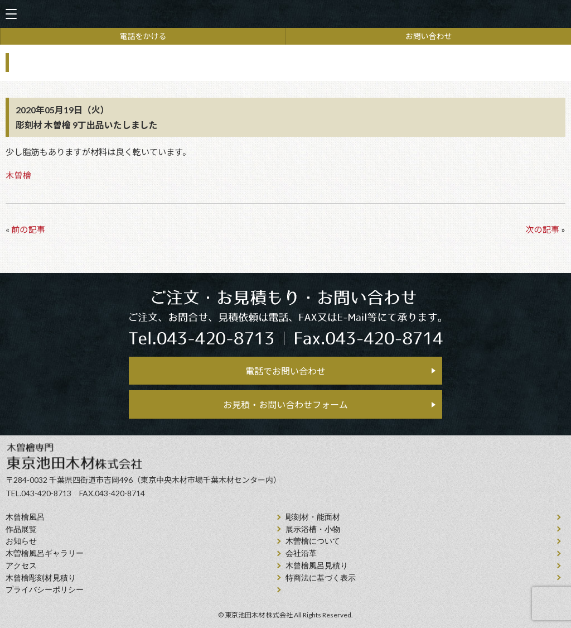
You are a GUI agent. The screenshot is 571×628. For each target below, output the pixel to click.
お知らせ (21, 541)
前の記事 (28, 229)
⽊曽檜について (313, 541)
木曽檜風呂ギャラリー (45, 553)
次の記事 (542, 229)
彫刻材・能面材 (313, 517)
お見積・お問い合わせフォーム (285, 404)
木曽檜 (18, 175)
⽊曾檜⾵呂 (25, 517)
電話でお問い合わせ (285, 371)
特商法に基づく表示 (321, 578)
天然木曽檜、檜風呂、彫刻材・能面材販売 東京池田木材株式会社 (285, 14)
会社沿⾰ (301, 553)
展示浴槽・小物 (313, 529)
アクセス (21, 566)
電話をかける (143, 36)
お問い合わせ (428, 36)
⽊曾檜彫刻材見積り (41, 578)
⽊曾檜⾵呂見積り (317, 566)
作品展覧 (21, 529)
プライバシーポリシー (45, 590)
